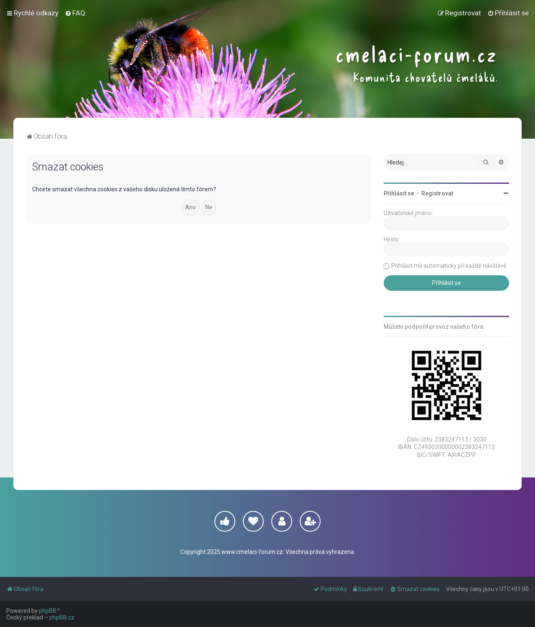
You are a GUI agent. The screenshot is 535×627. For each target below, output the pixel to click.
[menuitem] (75, 13)
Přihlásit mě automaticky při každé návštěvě (448, 265)
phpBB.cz (61, 617)
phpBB (47, 610)
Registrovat (437, 193)
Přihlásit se (399, 193)
